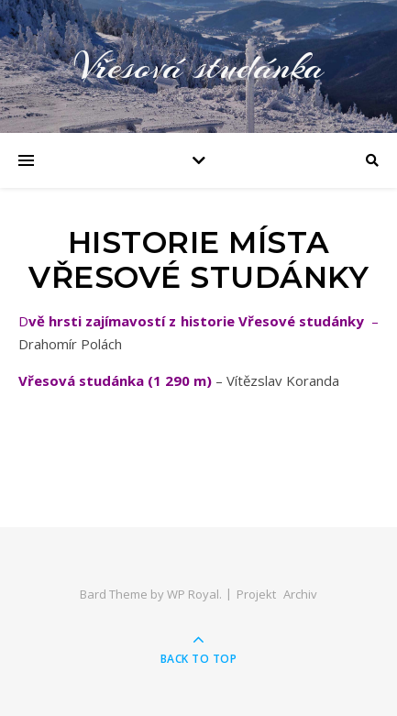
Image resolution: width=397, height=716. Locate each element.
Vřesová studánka (199, 66)
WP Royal (193, 594)
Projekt (256, 594)
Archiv (300, 594)
